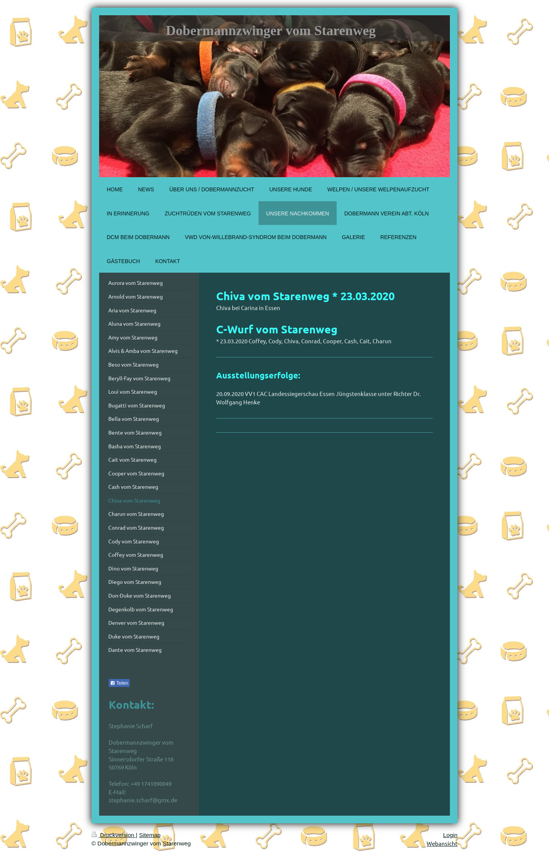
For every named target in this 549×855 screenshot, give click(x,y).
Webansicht (442, 843)
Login (450, 835)
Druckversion (114, 835)
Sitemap (150, 835)
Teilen (119, 683)
